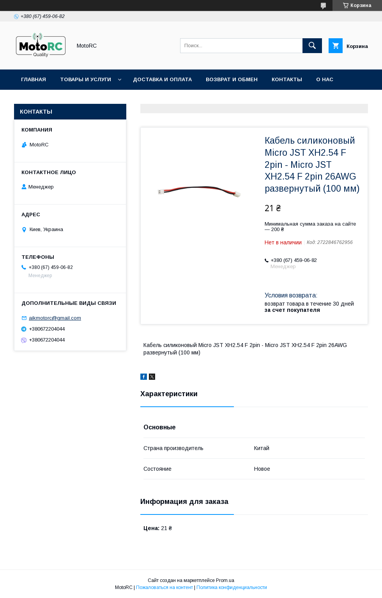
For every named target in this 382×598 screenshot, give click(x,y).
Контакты (287, 79)
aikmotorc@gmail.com (55, 318)
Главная (33, 79)
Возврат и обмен (232, 79)
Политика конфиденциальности (231, 587)
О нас (324, 79)
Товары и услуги (85, 79)
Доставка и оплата (162, 79)
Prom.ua (225, 580)
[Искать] (312, 45)
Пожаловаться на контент (164, 587)
